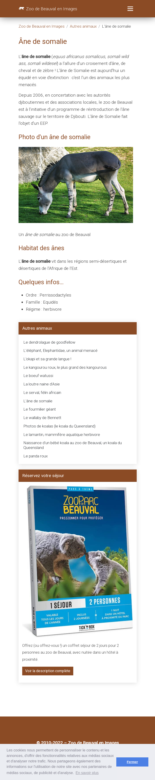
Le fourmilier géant (39, 409)
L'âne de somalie (37, 401)
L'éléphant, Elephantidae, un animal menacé (60, 350)
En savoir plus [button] (87, 773)
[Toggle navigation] (130, 8)
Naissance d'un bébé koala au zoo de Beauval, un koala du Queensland (72, 445)
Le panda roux (35, 456)
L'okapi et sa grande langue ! (47, 359)
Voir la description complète (47, 671)
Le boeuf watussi (38, 375)
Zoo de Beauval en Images (48, 9)
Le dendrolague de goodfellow (49, 342)
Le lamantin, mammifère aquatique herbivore (61, 434)
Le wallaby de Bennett (42, 417)
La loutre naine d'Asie (41, 384)
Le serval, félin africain (42, 392)
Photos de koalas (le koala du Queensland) (59, 426)
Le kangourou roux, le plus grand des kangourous (65, 367)
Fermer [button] (132, 762)
